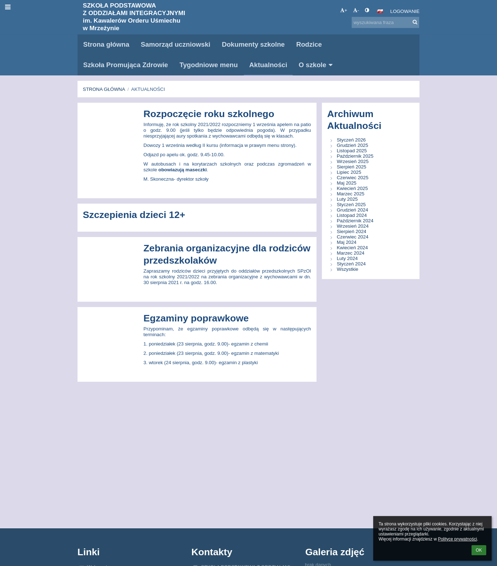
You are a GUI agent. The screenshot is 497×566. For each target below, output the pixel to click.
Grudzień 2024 (352, 210)
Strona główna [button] (106, 44)
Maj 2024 (346, 242)
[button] (380, 11)
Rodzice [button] (309, 44)
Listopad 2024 (352, 215)
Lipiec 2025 (349, 172)
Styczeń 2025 (351, 204)
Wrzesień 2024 (353, 226)
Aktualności (148, 89)
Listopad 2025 (352, 150)
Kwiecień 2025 (352, 188)
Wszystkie (347, 269)
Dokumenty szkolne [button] (253, 44)
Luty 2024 (347, 258)
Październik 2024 (355, 220)
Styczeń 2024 (351, 263)
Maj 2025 (346, 183)
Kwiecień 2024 (352, 247)
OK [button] (479, 550)
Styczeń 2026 (351, 140)
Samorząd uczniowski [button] (175, 44)
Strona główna (104, 89)
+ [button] (343, 10)
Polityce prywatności (457, 539)
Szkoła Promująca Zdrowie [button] (125, 65)
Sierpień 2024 (351, 231)
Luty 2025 (347, 199)
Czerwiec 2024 (352, 237)
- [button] (356, 10)
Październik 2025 (355, 156)
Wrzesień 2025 (353, 161)
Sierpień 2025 (351, 167)
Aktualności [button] (268, 65)
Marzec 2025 (350, 193)
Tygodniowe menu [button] (208, 65)
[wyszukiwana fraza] (385, 22)
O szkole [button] (317, 65)
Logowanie (404, 11)
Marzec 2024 (350, 253)
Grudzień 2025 (352, 145)
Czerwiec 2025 (352, 177)
